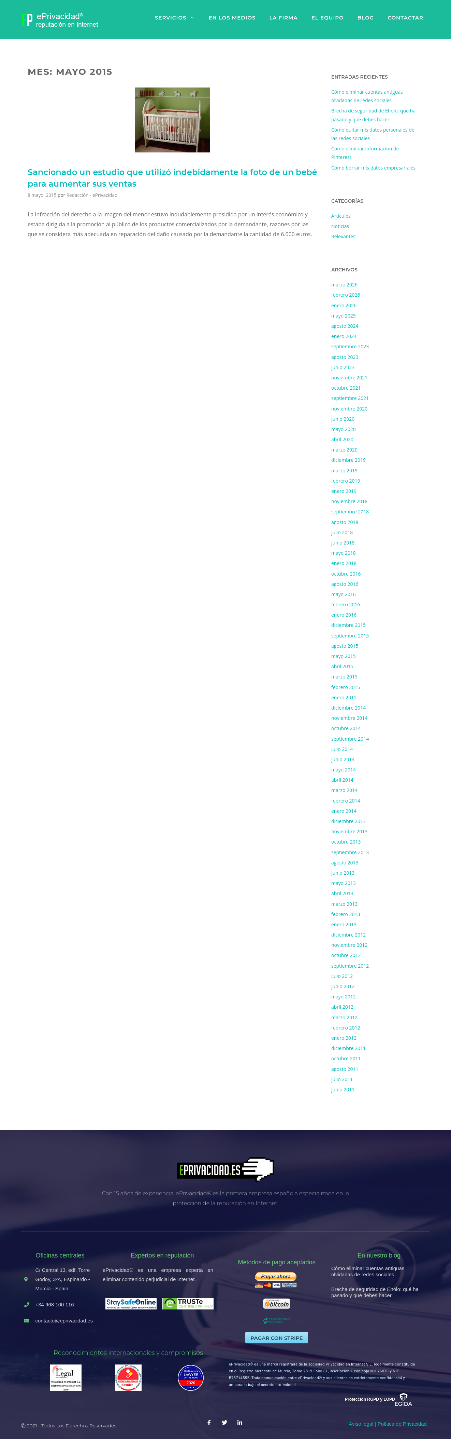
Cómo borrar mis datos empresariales (373, 167)
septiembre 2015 (350, 635)
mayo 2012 (343, 996)
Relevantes (343, 236)
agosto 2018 (345, 522)
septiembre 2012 (350, 966)
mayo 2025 (343, 315)
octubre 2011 (346, 1058)
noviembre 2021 (349, 377)
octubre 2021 (346, 388)
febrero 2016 (345, 604)
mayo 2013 (343, 883)
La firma (283, 17)
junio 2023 (342, 367)
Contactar (405, 17)
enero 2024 (344, 336)
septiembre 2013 (350, 852)
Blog (366, 17)
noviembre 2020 (349, 408)
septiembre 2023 (350, 346)
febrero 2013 (345, 914)
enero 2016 (344, 614)
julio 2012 (342, 976)
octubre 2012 (346, 955)
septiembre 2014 (350, 739)
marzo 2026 (344, 284)
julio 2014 (342, 749)
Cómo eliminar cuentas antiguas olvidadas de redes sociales (367, 1271)
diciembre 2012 (348, 934)
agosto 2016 (345, 584)
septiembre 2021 (350, 398)
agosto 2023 (345, 357)
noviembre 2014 (349, 718)
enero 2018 (344, 563)
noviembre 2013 (349, 831)
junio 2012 (342, 986)
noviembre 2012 (349, 945)
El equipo (327, 17)
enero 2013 (344, 924)
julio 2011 (342, 1079)
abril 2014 (342, 780)
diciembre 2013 (348, 821)
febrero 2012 (345, 1027)
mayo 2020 (343, 429)
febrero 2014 (345, 800)
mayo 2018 (343, 553)
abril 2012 (342, 1007)
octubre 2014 (346, 728)
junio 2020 (342, 419)
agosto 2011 (345, 1069)
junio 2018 (342, 542)
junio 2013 (342, 873)
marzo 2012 (344, 1017)
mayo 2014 (343, 769)
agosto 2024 (345, 326)
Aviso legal (361, 1424)
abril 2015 (342, 666)
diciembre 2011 (348, 1048)
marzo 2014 (344, 790)
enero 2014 (344, 811)
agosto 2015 (345, 646)
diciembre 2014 (348, 707)
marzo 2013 (344, 904)
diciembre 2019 (348, 460)
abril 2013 (342, 893)
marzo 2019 (344, 470)
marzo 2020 (344, 449)
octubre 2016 (346, 573)
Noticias (340, 226)
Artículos (341, 216)
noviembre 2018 (349, 501)
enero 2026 (344, 305)
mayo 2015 (343, 656)
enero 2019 (344, 491)
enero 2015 (344, 697)
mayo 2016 (343, 594)
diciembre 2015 (348, 625)
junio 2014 (342, 759)
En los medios (232, 17)
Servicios (178, 17)
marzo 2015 (344, 676)
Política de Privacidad (402, 1424)
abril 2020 (342, 439)
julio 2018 (342, 532)
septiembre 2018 (350, 511)
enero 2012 (344, 1038)
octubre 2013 (346, 841)
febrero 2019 (345, 481)
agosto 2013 (345, 862)
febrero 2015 (345, 687)
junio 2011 (342, 1089)
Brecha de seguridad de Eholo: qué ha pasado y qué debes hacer (375, 1292)
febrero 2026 (345, 295)
